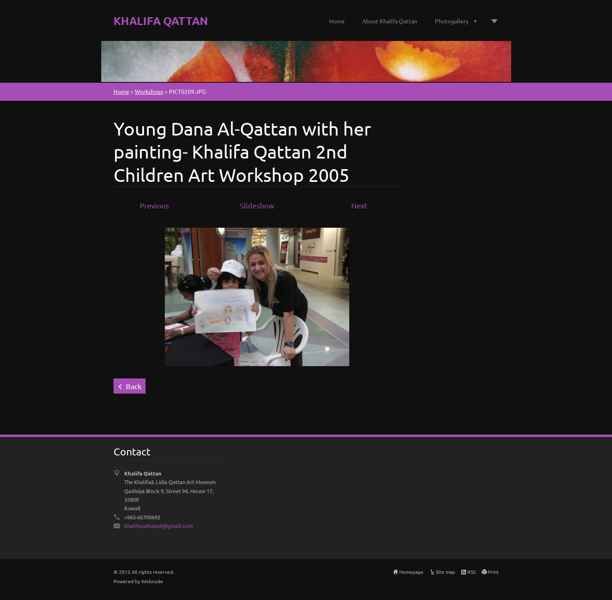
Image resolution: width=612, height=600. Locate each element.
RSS (471, 571)
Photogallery (452, 21)
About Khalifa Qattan (389, 21)
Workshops (149, 91)
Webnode (152, 581)
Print (493, 571)
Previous (154, 205)
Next (359, 205)
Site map (445, 571)
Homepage (411, 571)
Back (133, 386)
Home (337, 21)
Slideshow (257, 205)
